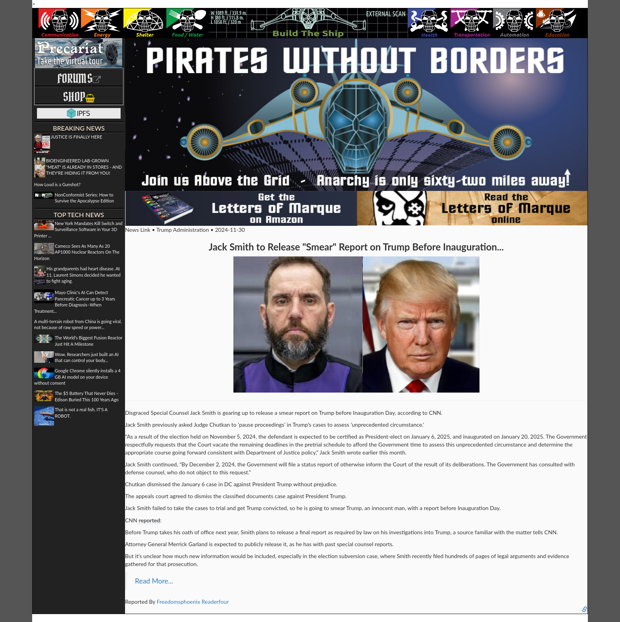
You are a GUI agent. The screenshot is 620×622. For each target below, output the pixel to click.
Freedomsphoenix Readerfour (193, 601)
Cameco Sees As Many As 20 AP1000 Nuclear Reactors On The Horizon (76, 252)
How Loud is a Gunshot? (57, 184)
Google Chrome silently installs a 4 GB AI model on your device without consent (77, 376)
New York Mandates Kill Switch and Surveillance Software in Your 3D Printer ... (78, 229)
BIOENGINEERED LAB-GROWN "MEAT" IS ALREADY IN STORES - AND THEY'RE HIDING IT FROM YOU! (84, 166)
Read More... (154, 581)
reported (149, 520)
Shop (79, 97)
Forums (79, 78)
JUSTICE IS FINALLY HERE (76, 136)
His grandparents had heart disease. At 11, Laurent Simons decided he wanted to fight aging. (83, 274)
